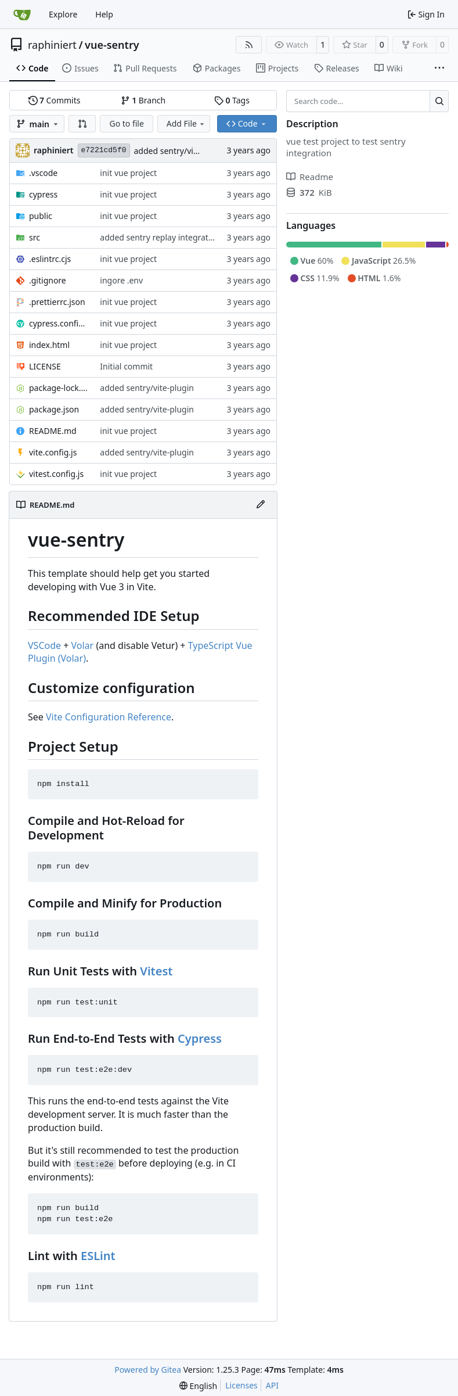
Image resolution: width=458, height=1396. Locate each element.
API (272, 1385)
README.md (53, 430)
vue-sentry (112, 45)
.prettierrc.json (57, 301)
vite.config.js (53, 452)
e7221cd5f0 (104, 150)
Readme (309, 176)
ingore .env (121, 280)
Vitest (156, 971)
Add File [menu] (186, 123)
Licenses (241, 1385)
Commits (54, 100)
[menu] (198, 1385)
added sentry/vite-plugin (181, 150)
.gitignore (47, 280)
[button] (82, 123)
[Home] (22, 14)
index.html (49, 344)
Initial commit (126, 366)
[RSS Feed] (249, 44)
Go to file (126, 123)
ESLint (98, 1256)
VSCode (44, 645)
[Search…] (439, 101)
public (40, 215)
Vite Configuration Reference (108, 716)
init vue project (128, 172)
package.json (54, 409)
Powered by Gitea (147, 1369)
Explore (63, 14)
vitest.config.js (56, 473)
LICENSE (45, 366)
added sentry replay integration (160, 237)
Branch (143, 100)
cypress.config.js (58, 323)
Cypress (200, 1038)
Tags (232, 100)
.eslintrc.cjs (50, 258)
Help (104, 14)
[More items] (439, 68)
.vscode (43, 172)
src (34, 237)
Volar (82, 645)
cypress (43, 194)
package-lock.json (58, 387)
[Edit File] (260, 505)
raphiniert (52, 45)
